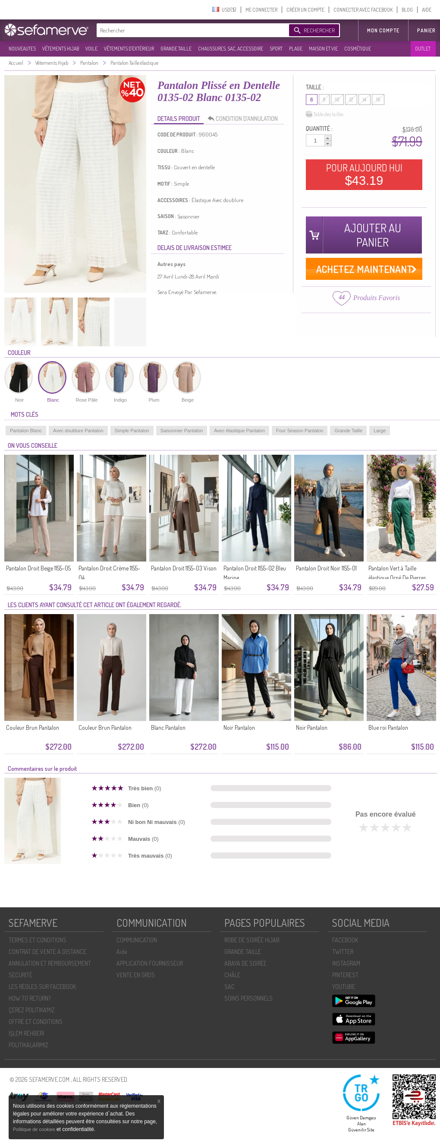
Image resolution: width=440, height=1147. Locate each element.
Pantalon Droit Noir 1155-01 (326, 568)
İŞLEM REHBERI (26, 1033)
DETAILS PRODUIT (178, 118)
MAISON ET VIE (323, 48)
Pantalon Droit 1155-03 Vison (184, 568)
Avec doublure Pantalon (78, 430)
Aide (121, 951)
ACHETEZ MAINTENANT (364, 269)
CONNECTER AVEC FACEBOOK (363, 9)
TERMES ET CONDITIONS (37, 940)
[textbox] (191, 30)
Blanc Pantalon (168, 727)
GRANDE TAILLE (176, 48)
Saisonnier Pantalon (181, 430)
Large (380, 430)
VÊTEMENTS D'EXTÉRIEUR (129, 48)
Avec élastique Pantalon (239, 430)
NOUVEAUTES (22, 48)
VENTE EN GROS (135, 975)
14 (364, 99)
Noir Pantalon (239, 727)
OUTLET (423, 48)
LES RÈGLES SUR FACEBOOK (42, 986)
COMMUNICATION (136, 940)
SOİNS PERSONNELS (248, 998)
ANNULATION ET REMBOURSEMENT (50, 963)
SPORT (276, 48)
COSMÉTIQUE (357, 48)
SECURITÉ (20, 975)
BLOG (407, 9)
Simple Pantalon (132, 430)
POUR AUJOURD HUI (364, 174)
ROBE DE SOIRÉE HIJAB (252, 940)
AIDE (426, 9)
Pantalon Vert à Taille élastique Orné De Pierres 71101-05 (397, 577)
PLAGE (295, 48)
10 (337, 99)
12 (351, 99)
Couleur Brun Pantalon (32, 727)
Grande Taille (348, 430)
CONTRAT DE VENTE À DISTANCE (47, 951)
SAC (229, 986)
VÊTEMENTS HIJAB (60, 48)
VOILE (91, 48)
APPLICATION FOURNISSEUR (149, 963)
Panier (426, 30)
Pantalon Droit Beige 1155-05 (38, 568)
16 (378, 99)
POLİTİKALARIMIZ (28, 1045)
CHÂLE (232, 975)
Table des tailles (324, 114)
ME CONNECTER (261, 9)
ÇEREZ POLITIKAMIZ (32, 1010)
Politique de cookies (35, 1129)
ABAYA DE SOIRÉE (245, 963)
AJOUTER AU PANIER (372, 235)
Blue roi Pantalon (388, 727)
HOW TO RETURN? (29, 998)
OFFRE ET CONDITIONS (36, 1021)
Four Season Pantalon (299, 430)
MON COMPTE (383, 30)
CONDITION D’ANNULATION (245, 119)
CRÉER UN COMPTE (305, 9)
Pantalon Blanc (26, 430)
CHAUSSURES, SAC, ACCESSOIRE (230, 48)
